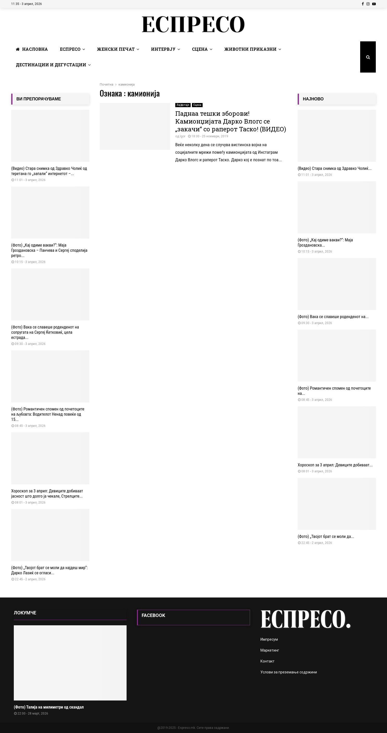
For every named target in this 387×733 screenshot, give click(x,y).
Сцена (200, 49)
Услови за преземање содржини (288, 672)
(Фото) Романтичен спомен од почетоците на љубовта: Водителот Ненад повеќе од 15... (47, 414)
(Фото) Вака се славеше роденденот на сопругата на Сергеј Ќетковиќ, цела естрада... (45, 332)
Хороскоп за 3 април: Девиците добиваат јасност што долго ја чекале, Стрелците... (47, 493)
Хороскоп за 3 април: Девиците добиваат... (335, 464)
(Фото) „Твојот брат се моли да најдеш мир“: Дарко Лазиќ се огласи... (49, 570)
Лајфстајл (183, 105)
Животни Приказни (250, 49)
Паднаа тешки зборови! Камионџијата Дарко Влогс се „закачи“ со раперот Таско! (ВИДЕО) (230, 121)
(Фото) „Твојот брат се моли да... (326, 536)
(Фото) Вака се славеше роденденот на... (333, 316)
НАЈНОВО (313, 99)
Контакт (267, 661)
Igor (182, 136)
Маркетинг (269, 650)
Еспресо (70, 49)
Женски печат (116, 49)
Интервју (163, 49)
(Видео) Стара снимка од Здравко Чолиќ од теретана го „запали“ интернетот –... (49, 171)
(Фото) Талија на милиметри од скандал (49, 707)
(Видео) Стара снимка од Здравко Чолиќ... (335, 168)
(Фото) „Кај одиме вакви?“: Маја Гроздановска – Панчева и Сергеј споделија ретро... (49, 250)
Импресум (269, 639)
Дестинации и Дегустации (51, 64)
